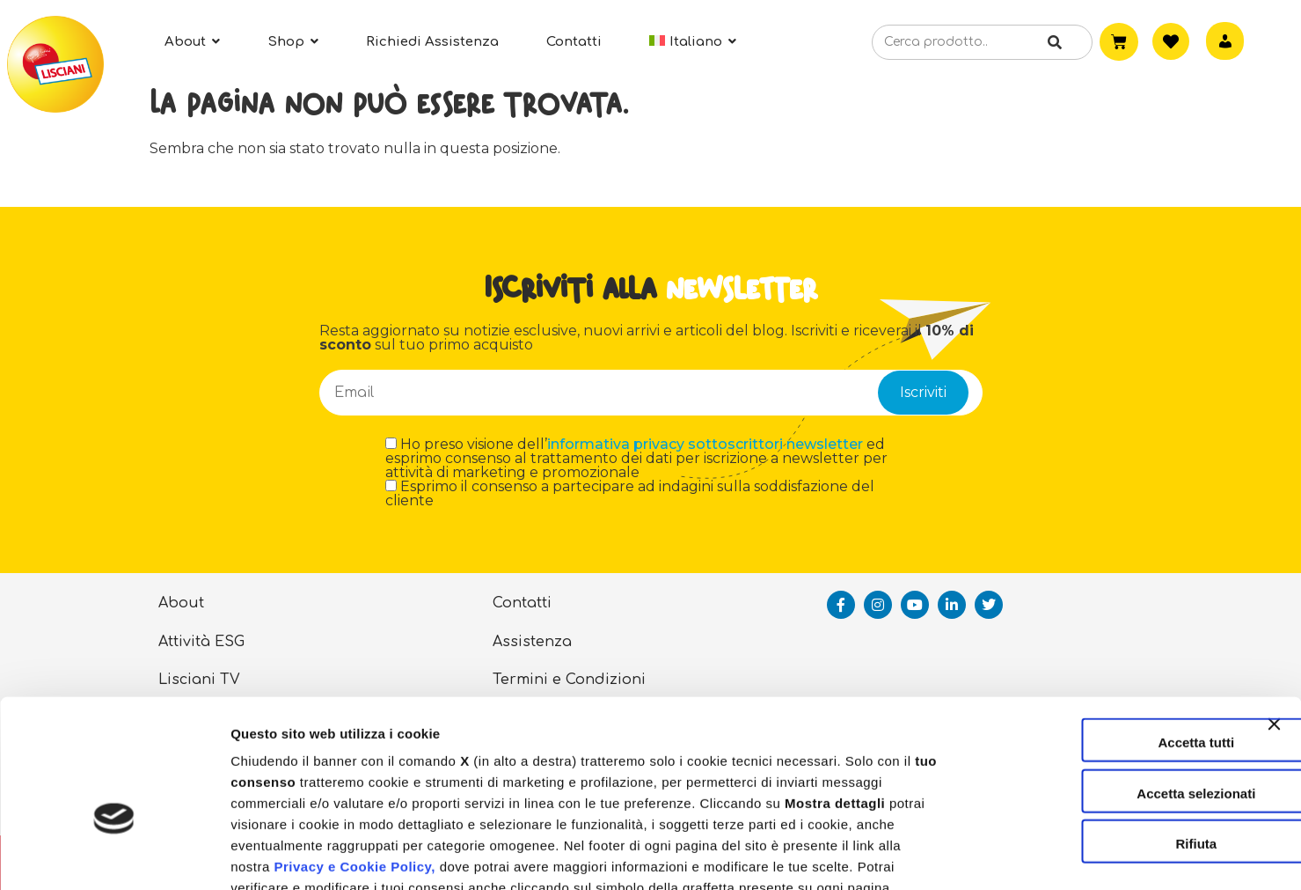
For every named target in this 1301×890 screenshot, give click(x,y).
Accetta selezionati (1108, 689)
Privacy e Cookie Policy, (354, 762)
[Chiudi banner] (1274, 636)
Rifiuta (1109, 739)
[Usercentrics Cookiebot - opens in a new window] (114, 855)
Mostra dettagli (925, 855)
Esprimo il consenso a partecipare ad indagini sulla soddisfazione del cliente (629, 494)
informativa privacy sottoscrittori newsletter (705, 444)
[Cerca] (1052, 43)
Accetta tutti (1109, 638)
